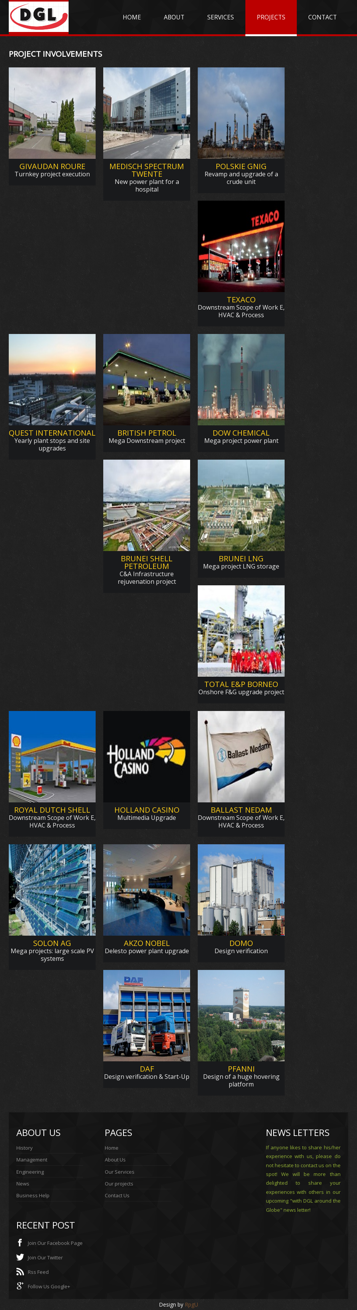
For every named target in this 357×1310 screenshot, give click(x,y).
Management (31, 1159)
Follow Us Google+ (49, 1286)
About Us (115, 1159)
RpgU (191, 1304)
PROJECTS (271, 17)
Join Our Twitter (45, 1257)
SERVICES (220, 17)
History (24, 1147)
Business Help (33, 1195)
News (22, 1183)
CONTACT (322, 17)
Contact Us (117, 1195)
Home (111, 1147)
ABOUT (174, 17)
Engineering (30, 1171)
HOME (132, 17)
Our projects (119, 1183)
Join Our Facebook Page (55, 1243)
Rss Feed (38, 1271)
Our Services (119, 1171)
